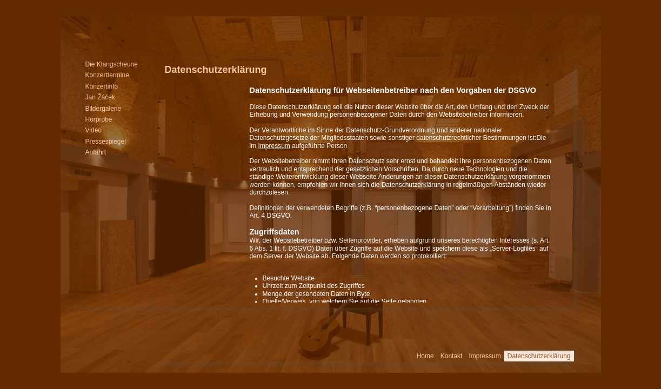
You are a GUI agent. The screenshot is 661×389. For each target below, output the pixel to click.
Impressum (274, 146)
